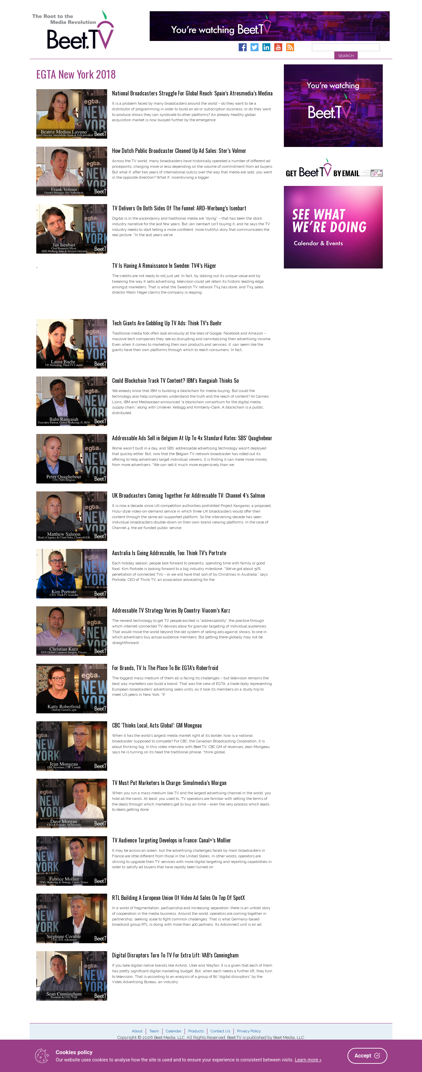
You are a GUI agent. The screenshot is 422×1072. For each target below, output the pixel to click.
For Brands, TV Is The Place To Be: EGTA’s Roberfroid (165, 668)
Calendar (173, 1031)
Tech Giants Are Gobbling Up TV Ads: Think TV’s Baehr (167, 323)
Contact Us (220, 1031)
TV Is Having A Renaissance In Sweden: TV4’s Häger (164, 265)
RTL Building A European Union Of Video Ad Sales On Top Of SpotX (178, 898)
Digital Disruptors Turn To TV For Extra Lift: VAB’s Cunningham (175, 955)
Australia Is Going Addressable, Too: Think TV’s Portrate (169, 553)
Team (154, 1031)
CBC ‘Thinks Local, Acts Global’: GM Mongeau (157, 725)
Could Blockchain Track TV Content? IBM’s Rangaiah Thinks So (175, 380)
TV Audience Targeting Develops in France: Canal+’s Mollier (171, 840)
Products (196, 1031)
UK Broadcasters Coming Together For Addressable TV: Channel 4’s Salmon (188, 495)
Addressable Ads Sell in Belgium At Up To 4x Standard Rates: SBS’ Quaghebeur (192, 438)
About (137, 1031)
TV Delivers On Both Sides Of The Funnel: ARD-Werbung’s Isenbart (179, 208)
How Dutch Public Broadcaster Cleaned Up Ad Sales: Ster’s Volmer (179, 151)
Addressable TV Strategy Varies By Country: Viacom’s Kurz (171, 610)
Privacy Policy (249, 1031)
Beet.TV (90, 30)
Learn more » (308, 1059)
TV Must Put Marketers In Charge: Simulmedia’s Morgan (169, 783)
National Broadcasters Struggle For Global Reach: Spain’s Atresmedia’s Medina (192, 93)
